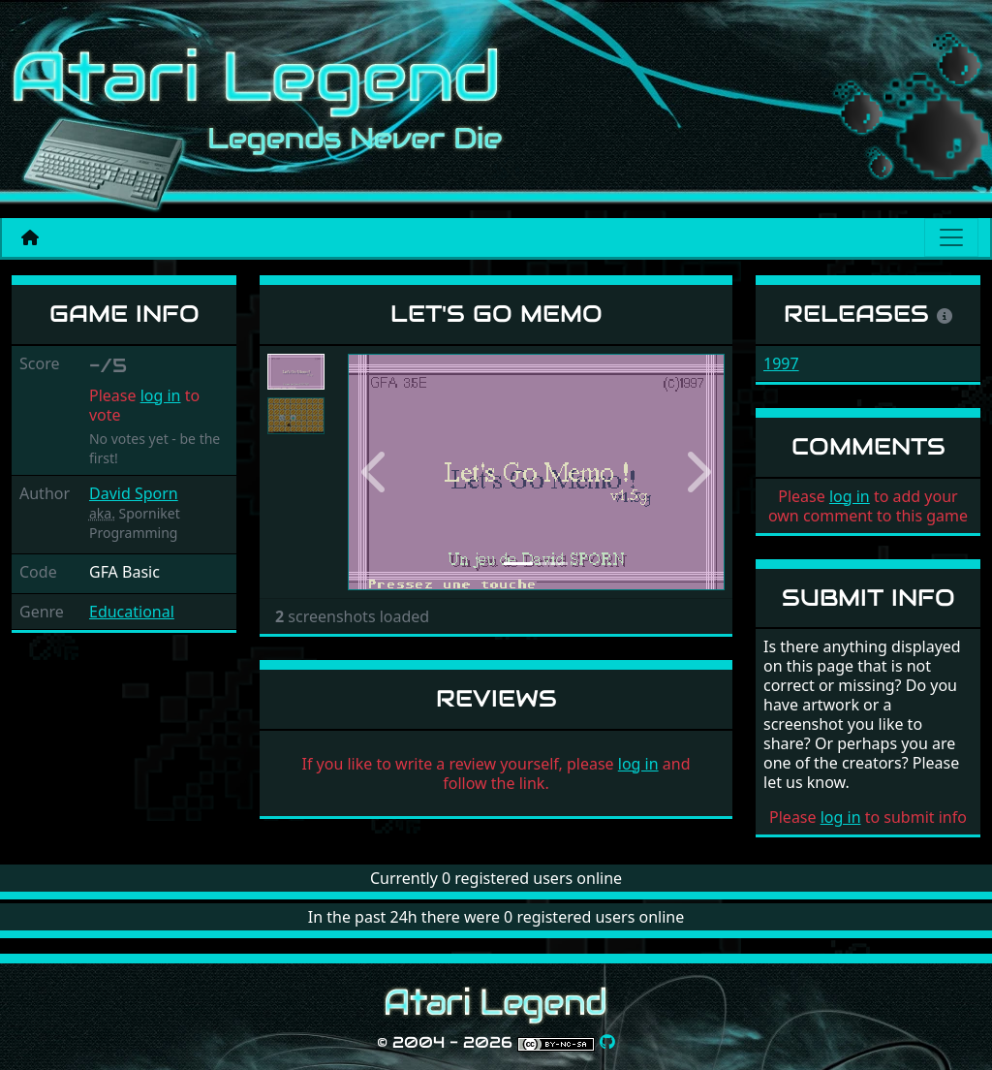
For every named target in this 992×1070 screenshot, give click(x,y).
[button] (376, 472)
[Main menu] (951, 237)
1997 (781, 363)
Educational (131, 611)
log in (160, 395)
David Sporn (133, 493)
